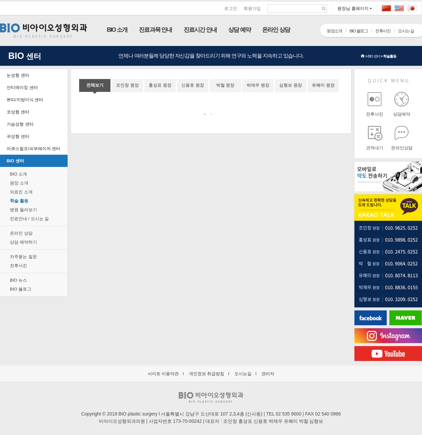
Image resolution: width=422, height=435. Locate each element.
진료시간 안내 (200, 29)
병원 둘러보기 (23, 209)
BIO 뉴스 (18, 280)
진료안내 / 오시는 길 (29, 218)
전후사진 (382, 30)
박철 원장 (225, 85)
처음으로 (206, 115)
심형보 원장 (290, 85)
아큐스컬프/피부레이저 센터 (33, 148)
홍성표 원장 (160, 85)
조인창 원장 (127, 85)
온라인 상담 (276, 29)
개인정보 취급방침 (207, 373)
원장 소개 (19, 182)
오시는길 (243, 373)
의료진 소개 (21, 191)
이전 (214, 115)
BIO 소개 (117, 29)
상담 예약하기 (23, 242)
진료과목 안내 (155, 29)
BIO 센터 (374, 56)
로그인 (230, 8)
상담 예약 (239, 29)
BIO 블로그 (358, 30)
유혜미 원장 (323, 85)
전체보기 (95, 85)
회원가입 (252, 8)
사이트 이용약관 (163, 373)
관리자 (267, 373)
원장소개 (334, 30)
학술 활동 (19, 200)
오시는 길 (406, 30)
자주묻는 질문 (23, 256)
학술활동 (389, 56)
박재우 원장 (258, 85)
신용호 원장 (192, 85)
